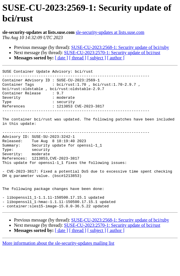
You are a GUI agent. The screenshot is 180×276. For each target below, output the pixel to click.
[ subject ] (96, 57)
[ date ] (61, 57)
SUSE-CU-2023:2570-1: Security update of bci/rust (112, 52)
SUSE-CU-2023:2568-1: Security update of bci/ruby (120, 47)
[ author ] (116, 57)
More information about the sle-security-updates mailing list (58, 270)
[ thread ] (77, 57)
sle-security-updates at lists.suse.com (110, 32)
